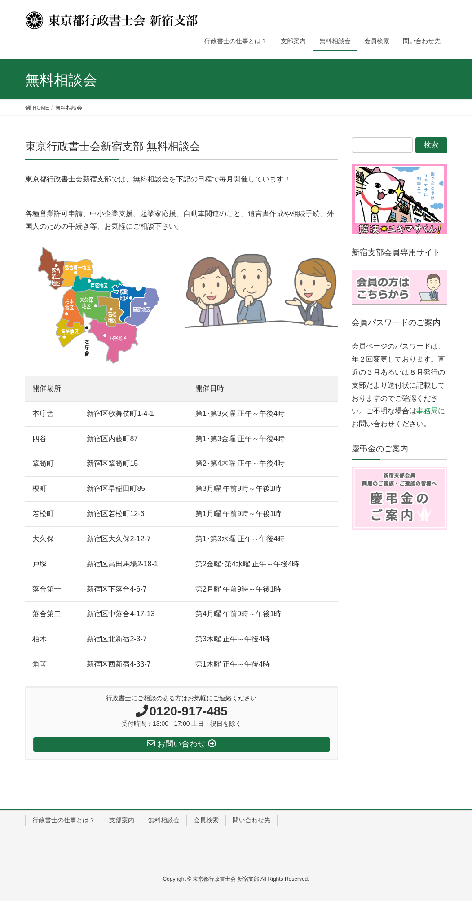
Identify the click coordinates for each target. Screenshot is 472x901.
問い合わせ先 (251, 820)
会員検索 (206, 820)
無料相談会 (164, 820)
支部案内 (121, 820)
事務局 (427, 411)
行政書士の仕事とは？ (63, 820)
